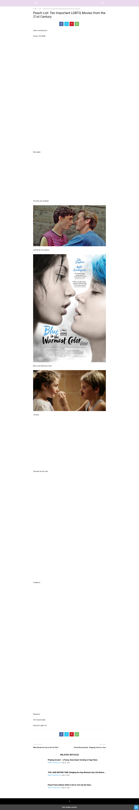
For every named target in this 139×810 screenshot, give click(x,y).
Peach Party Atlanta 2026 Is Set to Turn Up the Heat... (70, 785)
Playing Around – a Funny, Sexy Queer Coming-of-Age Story (72, 760)
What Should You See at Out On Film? (46, 747)
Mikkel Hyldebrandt (54, 762)
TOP (40, 9)
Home (35, 9)
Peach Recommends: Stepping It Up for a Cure (90, 747)
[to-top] (136, 806)
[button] (36, 3)
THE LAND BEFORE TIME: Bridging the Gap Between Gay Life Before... (77, 772)
